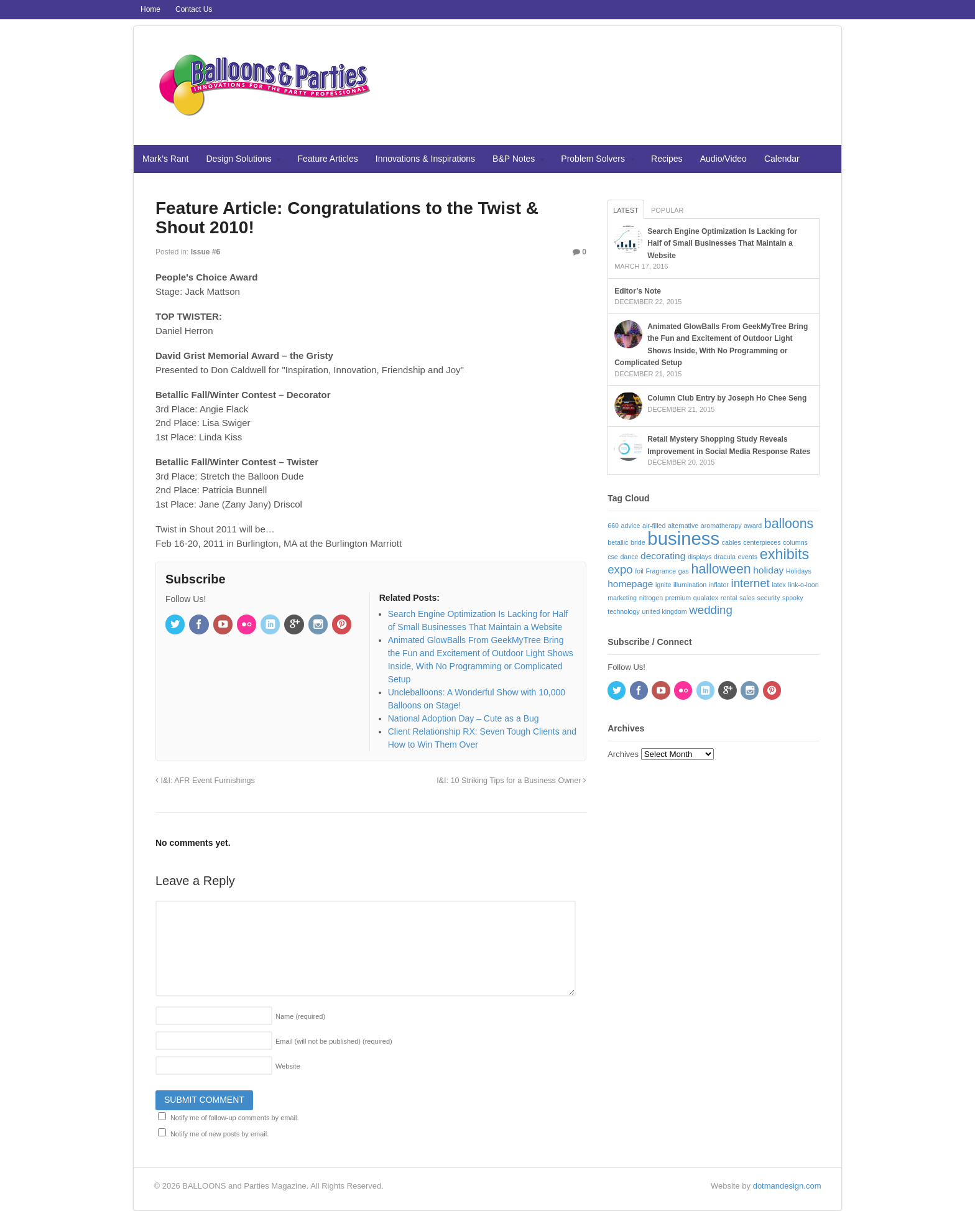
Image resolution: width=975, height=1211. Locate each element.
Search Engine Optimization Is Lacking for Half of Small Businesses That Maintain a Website (722, 243)
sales (747, 597)
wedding (710, 609)
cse (613, 556)
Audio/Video (723, 159)
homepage (630, 583)
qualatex (705, 597)
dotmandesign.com (787, 1185)
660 (613, 525)
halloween (721, 569)
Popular (667, 210)
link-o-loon (803, 584)
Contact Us (193, 9)
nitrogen (651, 597)
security (768, 597)
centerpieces (761, 542)
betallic (618, 542)
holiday (768, 570)
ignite (663, 584)
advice (630, 525)
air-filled (653, 525)
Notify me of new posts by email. (219, 1134)
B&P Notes (513, 159)
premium (678, 597)
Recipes (667, 159)
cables (731, 542)
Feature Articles (328, 159)
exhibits (785, 554)
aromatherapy (721, 525)
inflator (719, 584)
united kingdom (664, 611)
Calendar (782, 159)
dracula (725, 556)
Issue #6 (205, 252)
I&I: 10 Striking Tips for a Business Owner (511, 780)
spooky (792, 597)
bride (638, 542)
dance (629, 556)
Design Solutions (238, 159)
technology (624, 611)
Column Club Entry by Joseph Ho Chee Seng (726, 398)
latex (779, 584)
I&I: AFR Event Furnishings (205, 780)
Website (287, 1066)
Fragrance (661, 571)
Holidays (798, 571)
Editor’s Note (637, 291)
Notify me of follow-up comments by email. (234, 1117)
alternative (683, 525)
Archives (623, 754)
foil (639, 571)
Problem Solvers (593, 159)
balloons (788, 523)
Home (150, 9)
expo (620, 569)
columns (795, 542)
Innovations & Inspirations (425, 159)
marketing (622, 597)
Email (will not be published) (333, 1041)
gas (683, 571)
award (753, 525)
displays (700, 556)
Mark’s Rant (165, 159)
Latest (626, 210)
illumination (689, 584)
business (683, 538)
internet (750, 583)
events (747, 556)
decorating (662, 555)
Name (300, 1016)
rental (729, 597)
